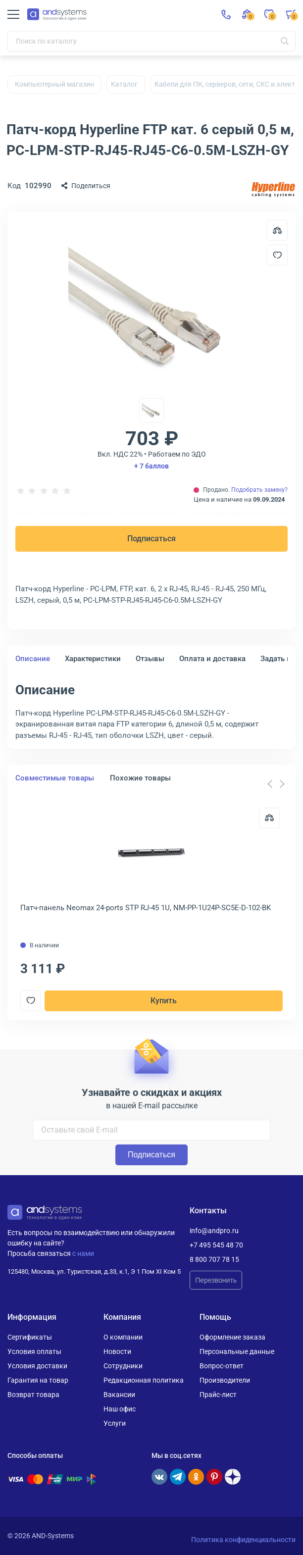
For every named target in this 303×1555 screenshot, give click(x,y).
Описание (32, 658)
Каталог (124, 84)
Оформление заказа (232, 1337)
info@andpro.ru (214, 1231)
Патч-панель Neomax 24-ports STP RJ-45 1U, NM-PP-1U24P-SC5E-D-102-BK (145, 907)
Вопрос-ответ (222, 1366)
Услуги (114, 1423)
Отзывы (150, 658)
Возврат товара (33, 1395)
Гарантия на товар (37, 1380)
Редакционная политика (143, 1380)
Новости (117, 1351)
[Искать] (285, 41)
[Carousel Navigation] (276, 784)
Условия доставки (37, 1366)
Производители (225, 1380)
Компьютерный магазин (54, 84)
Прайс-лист (218, 1395)
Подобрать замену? (259, 489)
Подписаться (151, 538)
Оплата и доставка (212, 658)
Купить (164, 1000)
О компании (123, 1337)
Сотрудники (123, 1366)
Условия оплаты (34, 1351)
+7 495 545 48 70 (216, 1245)
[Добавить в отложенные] (277, 255)
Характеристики (93, 658)
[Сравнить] (269, 818)
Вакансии (119, 1395)
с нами (83, 1253)
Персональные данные (237, 1351)
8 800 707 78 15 (214, 1259)
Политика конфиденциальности (243, 1540)
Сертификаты (29, 1337)
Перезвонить (216, 1280)
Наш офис (119, 1409)
